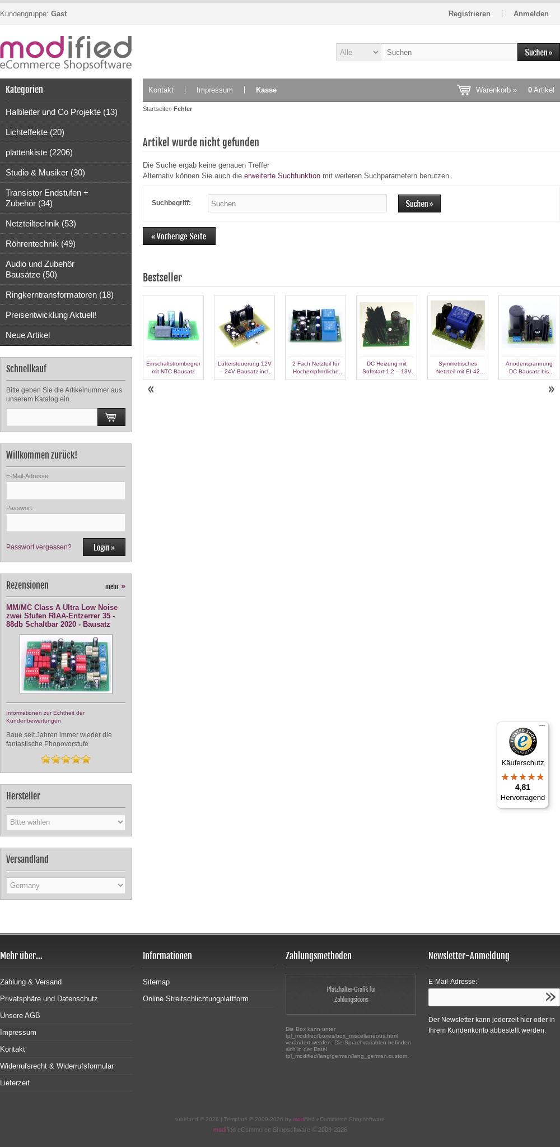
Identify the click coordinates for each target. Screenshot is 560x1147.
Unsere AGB (20, 1015)
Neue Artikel (28, 335)
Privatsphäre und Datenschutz (49, 999)
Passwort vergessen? (39, 547)
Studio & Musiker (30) (45, 172)
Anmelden (531, 14)
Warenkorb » (515, 90)
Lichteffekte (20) (35, 132)
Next (551, 390)
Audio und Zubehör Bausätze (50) (40, 269)
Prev (152, 390)
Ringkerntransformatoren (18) (60, 294)
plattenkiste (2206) (39, 152)
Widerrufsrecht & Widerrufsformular (57, 1066)
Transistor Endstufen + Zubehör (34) (47, 198)
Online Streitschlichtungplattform (196, 999)
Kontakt (161, 90)
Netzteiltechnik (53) (41, 223)
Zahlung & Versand (31, 982)
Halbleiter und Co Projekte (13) (62, 112)
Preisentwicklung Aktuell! (51, 315)
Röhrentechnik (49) (41, 243)
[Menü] (542, 728)
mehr (115, 586)
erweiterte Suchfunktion (282, 176)
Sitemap (156, 982)
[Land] (65, 885)
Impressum (215, 90)
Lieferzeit (15, 1083)
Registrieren (470, 14)
